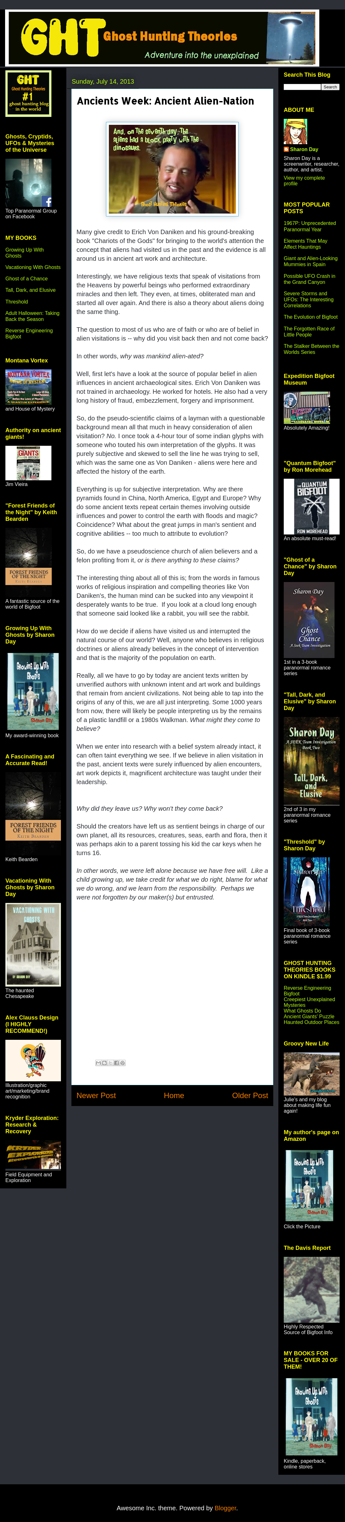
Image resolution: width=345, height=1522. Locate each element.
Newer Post (96, 1095)
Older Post (250, 1095)
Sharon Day (304, 149)
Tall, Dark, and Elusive (30, 290)
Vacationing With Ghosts (33, 267)
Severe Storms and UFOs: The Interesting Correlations (309, 299)
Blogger (225, 1508)
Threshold (16, 301)
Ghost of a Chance (26, 278)
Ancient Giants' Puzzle (309, 1016)
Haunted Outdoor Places (311, 1022)
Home (174, 1095)
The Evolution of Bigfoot (311, 317)
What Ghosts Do (302, 1011)
